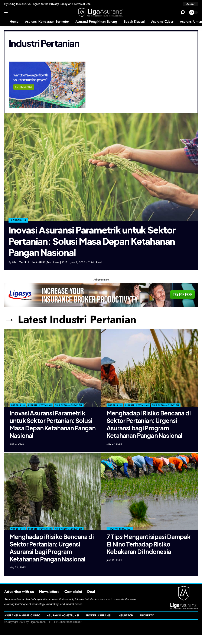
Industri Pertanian (40, 405)
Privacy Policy (59, 4)
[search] (182, 12)
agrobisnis (18, 220)
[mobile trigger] (8, 12)
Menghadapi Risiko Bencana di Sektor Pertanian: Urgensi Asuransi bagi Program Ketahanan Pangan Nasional (149, 424)
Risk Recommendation (68, 405)
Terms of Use (84, 4)
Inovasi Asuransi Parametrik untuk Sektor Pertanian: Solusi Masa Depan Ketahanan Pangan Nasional (92, 241)
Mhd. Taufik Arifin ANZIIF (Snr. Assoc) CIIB (40, 262)
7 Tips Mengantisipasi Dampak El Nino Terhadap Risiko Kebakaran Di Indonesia (148, 544)
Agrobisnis (18, 405)
